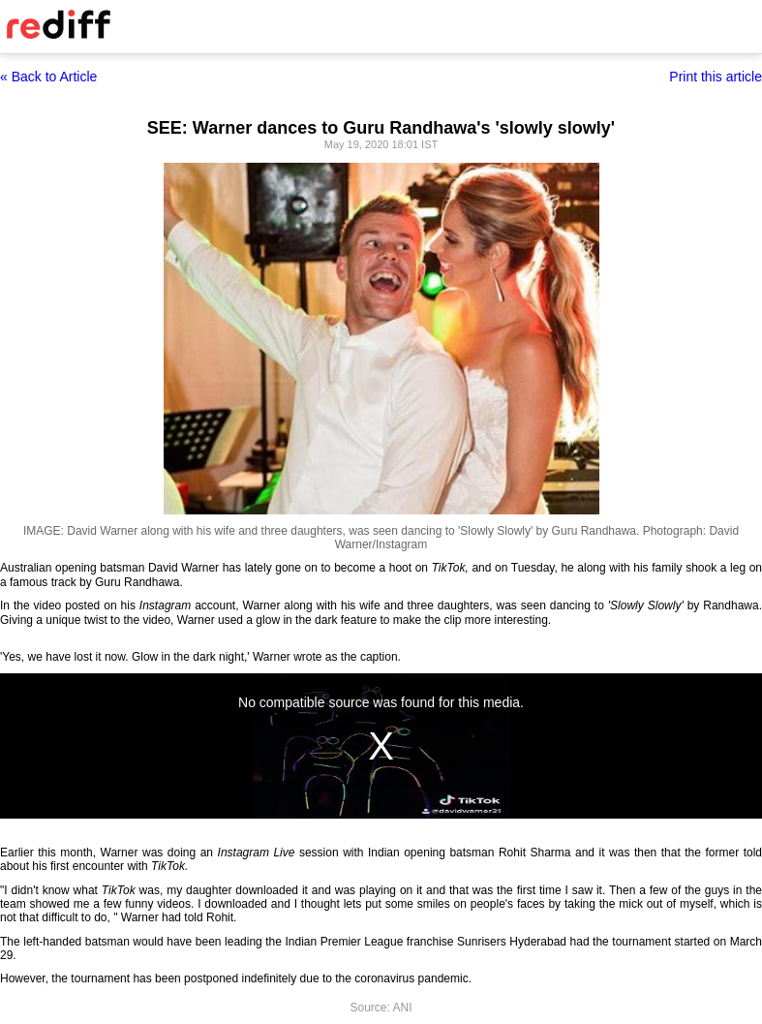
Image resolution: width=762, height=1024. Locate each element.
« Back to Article (48, 76)
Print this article (715, 76)
